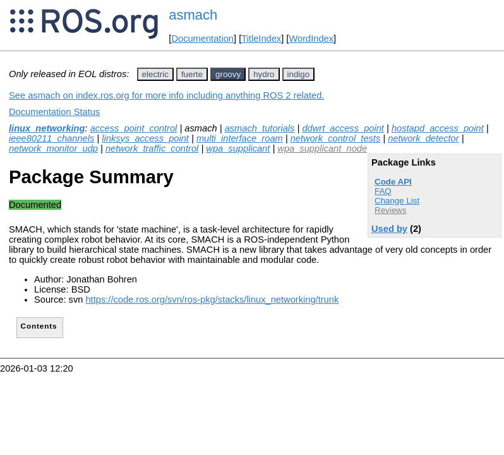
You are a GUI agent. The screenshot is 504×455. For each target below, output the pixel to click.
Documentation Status (54, 112)
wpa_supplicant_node (322, 148)
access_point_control (133, 128)
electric (155, 74)
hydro (263, 74)
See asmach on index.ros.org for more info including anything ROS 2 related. (166, 95)
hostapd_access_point (438, 128)
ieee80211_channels (51, 138)
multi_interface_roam (239, 138)
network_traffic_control (151, 148)
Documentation (202, 38)
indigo (298, 74)
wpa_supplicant (238, 148)
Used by (389, 229)
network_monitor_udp (53, 148)
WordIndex (311, 38)
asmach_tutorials (260, 128)
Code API (393, 181)
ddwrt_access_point (343, 128)
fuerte (192, 74)
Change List (397, 200)
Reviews (390, 210)
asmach (193, 15)
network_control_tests (336, 138)
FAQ (383, 191)
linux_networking (47, 128)
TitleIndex (261, 38)
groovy (228, 74)
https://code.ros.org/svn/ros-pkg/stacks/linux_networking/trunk (212, 299)
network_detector (423, 138)
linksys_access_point (145, 138)
